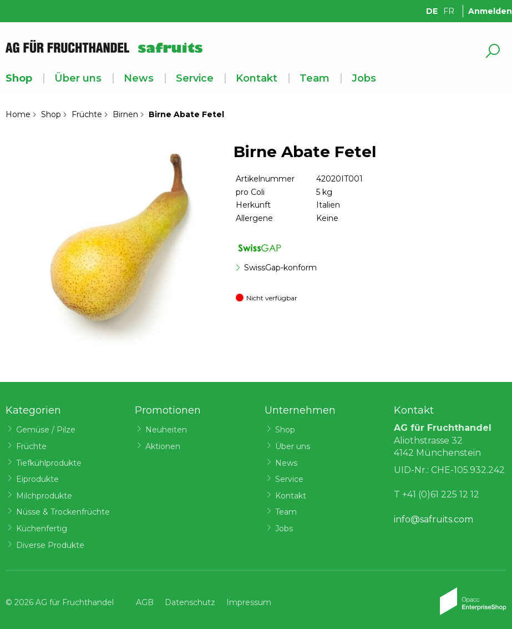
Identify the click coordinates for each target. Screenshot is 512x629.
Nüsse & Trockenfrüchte (63, 512)
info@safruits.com (433, 519)
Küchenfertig (41, 529)
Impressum (248, 602)
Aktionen (162, 446)
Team (314, 78)
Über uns (78, 78)
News (139, 78)
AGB (145, 602)
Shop (19, 78)
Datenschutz (190, 602)
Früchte (87, 114)
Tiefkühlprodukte (49, 463)
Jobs (364, 78)
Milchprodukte (44, 496)
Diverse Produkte (50, 545)
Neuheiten (166, 430)
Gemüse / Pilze (45, 430)
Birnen (125, 114)
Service (195, 78)
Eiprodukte (37, 479)
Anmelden (490, 11)
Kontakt (256, 78)
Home (18, 114)
